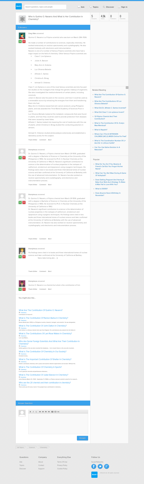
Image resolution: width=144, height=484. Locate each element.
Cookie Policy (62, 469)
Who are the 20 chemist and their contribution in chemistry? (45, 382)
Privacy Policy (62, 465)
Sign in (122, 7)
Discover (108, 7)
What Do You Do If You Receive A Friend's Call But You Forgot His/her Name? (109, 166)
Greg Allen (32, 33)
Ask (80, 7)
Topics (93, 7)
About (40, 462)
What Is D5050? (101, 189)
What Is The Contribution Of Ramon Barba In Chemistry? (43, 318)
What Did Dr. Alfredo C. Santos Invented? (110, 108)
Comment (42, 140)
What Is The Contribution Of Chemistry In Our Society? (42, 351)
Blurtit (19, 6)
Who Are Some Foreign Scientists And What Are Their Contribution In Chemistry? (49, 342)
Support (41, 469)
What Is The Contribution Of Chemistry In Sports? (40, 367)
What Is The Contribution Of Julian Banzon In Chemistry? (43, 375)
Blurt (49, 140)
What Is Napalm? (100, 130)
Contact (41, 465)
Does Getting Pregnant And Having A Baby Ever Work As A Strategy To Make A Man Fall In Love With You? (110, 182)
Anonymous (32, 150)
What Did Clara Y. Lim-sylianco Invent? (109, 112)
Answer (82, 438)
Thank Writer (32, 140)
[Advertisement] (54, 230)
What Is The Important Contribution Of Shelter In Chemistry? (45, 359)
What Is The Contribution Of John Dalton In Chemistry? (43, 326)
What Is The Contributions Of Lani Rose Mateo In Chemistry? (45, 333)
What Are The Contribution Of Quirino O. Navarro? (41, 310)
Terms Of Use (62, 462)
